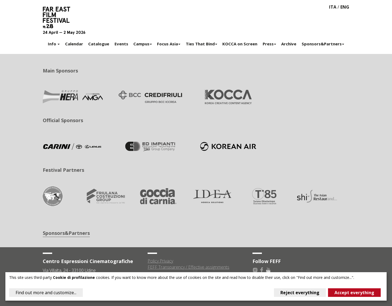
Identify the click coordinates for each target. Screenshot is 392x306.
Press (269, 43)
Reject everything (299, 293)
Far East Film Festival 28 (59, 17)
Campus (142, 43)
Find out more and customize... (46, 293)
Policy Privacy (160, 261)
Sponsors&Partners (323, 43)
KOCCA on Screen (239, 43)
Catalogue (98, 43)
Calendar (74, 43)
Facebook (261, 270)
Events (121, 43)
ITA (332, 7)
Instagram (255, 270)
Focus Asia (168, 43)
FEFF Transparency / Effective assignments (188, 267)
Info (54, 43)
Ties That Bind (201, 43)
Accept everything (354, 293)
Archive (288, 43)
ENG (344, 7)
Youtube (268, 270)
